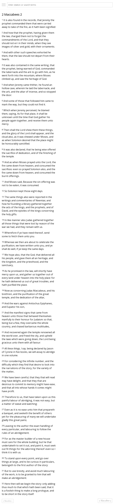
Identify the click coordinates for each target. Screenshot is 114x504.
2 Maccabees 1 (7, 501)
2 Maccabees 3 (105, 500)
